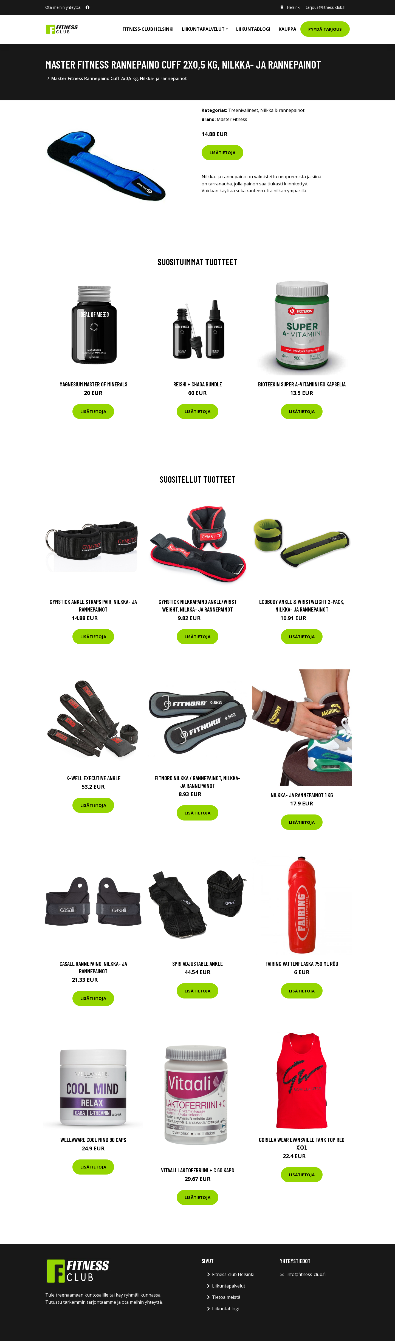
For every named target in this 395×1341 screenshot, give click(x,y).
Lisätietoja (222, 152)
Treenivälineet (243, 110)
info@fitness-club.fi (306, 1274)
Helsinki (293, 7)
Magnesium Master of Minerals (93, 384)
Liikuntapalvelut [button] (203, 29)
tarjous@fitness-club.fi (325, 7)
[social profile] (87, 7)
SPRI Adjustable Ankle (197, 963)
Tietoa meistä (226, 1297)
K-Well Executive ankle (93, 777)
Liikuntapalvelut (228, 1286)
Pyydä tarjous (325, 29)
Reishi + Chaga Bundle (197, 384)
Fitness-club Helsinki (148, 29)
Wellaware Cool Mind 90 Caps (93, 1139)
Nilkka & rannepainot (282, 110)
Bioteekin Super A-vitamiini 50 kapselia (302, 384)
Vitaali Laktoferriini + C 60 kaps (197, 1170)
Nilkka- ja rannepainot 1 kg (302, 794)
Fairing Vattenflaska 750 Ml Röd (302, 963)
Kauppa (287, 29)
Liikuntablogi (253, 29)
